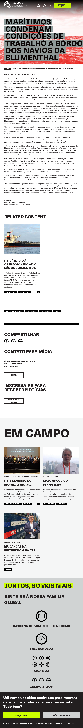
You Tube (48, 658)
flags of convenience (14, 311)
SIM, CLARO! (21, 716)
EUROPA (8, 570)
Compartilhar (21, 334)
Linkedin (34, 664)
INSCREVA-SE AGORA (14, 400)
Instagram (41, 664)
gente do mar (11, 292)
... (38, 292)
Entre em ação (60, 6)
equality (27, 504)
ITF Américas (49, 504)
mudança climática (13, 504)
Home (7, 69)
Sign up (41, 617)
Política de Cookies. (69, 724)
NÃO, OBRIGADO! (61, 716)
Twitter (34, 658)
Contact (41, 640)
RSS (48, 664)
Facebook (41, 658)
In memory (61, 504)
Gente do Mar (25, 292)
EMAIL (14, 375)
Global (56, 311)
